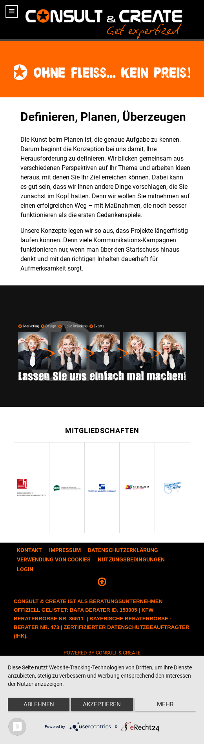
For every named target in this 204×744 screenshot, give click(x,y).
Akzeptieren (102, 704)
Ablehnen (39, 704)
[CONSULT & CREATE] (102, 19)
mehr (165, 704)
